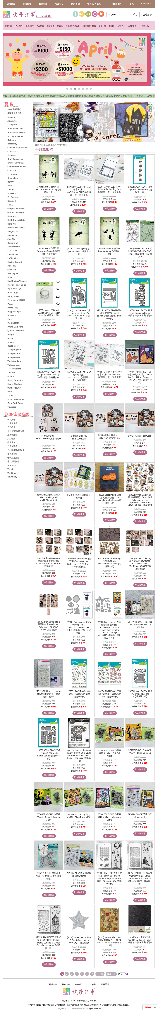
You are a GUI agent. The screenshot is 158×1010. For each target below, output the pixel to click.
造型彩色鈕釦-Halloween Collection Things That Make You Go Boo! (48, 497)
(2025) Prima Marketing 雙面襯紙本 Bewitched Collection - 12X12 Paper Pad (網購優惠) (79, 562)
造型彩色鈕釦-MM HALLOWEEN (79, 437)
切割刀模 (102, 26)
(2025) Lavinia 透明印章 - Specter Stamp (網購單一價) (79, 251)
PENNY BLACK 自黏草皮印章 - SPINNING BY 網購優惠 (48, 876)
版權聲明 (105, 984)
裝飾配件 (50, 26)
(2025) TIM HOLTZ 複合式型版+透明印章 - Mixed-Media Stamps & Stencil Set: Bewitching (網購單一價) (139, 878)
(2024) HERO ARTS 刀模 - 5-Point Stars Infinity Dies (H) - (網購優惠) (79, 940)
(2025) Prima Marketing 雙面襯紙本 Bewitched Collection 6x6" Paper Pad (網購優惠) (48, 562)
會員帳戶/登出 (94, 4)
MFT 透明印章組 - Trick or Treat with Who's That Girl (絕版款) (140, 624)
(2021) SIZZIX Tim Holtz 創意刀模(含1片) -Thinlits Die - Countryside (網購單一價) (109, 941)
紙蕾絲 (60, 26)
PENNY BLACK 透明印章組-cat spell (140, 815)
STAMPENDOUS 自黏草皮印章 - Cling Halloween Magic (48, 817)
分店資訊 (43, 4)
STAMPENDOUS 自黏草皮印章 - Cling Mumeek (139, 751)
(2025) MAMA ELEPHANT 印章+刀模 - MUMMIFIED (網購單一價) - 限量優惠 (109, 374)
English (146, 4)
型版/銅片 (29, 26)
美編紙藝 (40, 26)
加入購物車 (49, 208)
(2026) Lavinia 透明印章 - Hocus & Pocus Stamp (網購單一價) (48, 189)
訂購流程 (27, 4)
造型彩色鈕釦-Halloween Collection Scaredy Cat (109, 436)
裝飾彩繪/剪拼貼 (89, 26)
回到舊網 (75, 4)
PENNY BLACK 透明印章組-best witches (79, 874)
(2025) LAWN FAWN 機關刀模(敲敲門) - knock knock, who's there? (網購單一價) (109, 314)
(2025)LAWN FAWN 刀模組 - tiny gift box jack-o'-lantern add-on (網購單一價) (48, 754)
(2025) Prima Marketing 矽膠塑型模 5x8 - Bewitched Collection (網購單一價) (109, 562)
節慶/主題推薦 (48, 144)
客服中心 (59, 4)
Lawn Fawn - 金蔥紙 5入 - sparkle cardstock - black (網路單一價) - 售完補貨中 (139, 940)
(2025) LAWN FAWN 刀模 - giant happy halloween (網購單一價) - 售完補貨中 (139, 313)
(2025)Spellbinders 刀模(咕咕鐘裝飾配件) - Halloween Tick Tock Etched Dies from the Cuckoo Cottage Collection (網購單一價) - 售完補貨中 (109, 630)
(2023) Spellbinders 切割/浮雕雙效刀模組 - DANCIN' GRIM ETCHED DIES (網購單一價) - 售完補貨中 (79, 627)
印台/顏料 (19, 26)
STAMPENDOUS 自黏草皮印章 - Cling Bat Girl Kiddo (109, 753)
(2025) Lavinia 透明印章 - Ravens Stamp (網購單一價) (109, 251)
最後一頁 (111, 974)
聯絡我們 (79, 984)
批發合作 (53, 984)
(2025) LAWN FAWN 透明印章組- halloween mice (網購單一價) (79, 694)
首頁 (37, 144)
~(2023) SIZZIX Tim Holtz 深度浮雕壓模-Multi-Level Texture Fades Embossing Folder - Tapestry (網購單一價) (79, 755)
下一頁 (100, 974)
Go (126, 974)
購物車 (117, 4)
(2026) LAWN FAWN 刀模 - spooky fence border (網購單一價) (140, 190)
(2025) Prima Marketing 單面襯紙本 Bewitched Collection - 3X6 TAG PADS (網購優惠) (49, 626)
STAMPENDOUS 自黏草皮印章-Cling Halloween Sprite (109, 817)
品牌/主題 (132, 26)
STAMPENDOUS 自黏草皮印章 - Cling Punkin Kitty (79, 815)
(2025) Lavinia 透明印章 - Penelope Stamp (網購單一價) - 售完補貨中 (48, 251)
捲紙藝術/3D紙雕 (72, 26)
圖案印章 (8, 26)
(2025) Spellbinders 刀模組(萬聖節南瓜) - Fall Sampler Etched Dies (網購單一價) (109, 499)
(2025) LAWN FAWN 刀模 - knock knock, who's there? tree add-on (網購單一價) (79, 314)
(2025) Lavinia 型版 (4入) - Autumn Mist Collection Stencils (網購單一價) (48, 313)
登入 (131, 4)
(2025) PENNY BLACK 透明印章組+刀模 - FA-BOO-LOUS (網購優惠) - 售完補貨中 (139, 252)
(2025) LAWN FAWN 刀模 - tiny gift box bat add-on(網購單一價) (140, 694)
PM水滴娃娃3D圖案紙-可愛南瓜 (79, 496)
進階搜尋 (147, 14)
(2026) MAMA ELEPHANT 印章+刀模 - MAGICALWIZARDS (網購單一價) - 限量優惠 (79, 191)
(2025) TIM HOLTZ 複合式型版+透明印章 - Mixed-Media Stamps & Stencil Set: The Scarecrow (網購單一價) (109, 878)
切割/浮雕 (121, 26)
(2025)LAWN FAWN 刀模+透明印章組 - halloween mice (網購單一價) (109, 694)
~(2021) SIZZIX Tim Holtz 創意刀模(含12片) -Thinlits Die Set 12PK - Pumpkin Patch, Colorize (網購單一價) (139, 377)
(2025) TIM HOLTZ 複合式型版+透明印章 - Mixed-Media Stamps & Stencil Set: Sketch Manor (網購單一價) (48, 942)
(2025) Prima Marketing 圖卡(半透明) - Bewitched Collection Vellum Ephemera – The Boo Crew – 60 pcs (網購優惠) (140, 500)
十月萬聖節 (62, 144)
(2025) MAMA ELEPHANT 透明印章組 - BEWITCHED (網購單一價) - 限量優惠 (79, 376)
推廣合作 (66, 984)
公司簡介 (11, 4)
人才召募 (92, 984)
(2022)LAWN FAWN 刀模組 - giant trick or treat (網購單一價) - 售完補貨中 (48, 375)
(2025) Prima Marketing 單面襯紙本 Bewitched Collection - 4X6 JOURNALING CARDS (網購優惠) (140, 563)
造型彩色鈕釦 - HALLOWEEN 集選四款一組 (48, 439)
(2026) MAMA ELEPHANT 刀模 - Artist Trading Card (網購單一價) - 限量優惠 (109, 189)
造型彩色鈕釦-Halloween (139, 436)
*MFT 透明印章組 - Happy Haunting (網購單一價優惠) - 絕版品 (48, 694)
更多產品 (145, 26)
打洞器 (112, 26)
